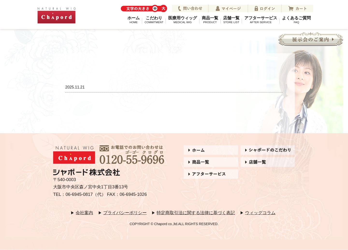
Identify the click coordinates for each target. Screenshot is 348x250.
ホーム (133, 19)
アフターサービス (260, 19)
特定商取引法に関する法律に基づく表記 (196, 212)
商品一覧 (210, 19)
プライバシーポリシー (125, 212)
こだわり (154, 19)
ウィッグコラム (260, 212)
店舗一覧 (231, 19)
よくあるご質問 (296, 19)
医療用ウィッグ (182, 19)
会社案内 (84, 212)
